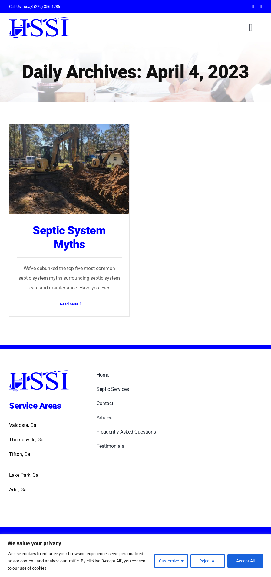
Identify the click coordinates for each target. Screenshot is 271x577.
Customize (169, 561)
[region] (135, 555)
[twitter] (261, 6)
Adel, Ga (18, 490)
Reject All (207, 561)
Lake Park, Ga (23, 475)
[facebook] (253, 6)
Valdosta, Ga (22, 425)
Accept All (245, 561)
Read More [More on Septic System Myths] (69, 304)
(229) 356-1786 (47, 6)
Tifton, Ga (19, 454)
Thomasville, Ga (26, 440)
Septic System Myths (69, 237)
